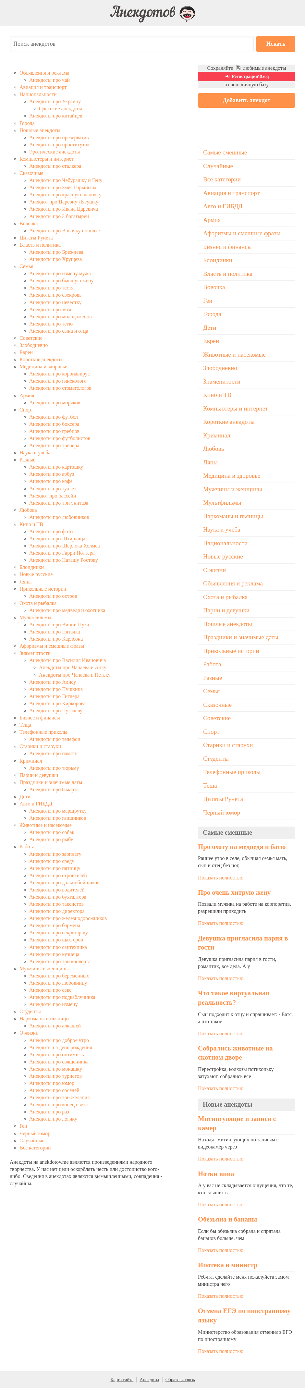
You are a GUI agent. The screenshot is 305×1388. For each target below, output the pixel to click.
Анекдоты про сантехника (58, 947)
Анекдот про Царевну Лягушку (63, 201)
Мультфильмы (35, 617)
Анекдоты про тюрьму (54, 768)
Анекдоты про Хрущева (55, 259)
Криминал (30, 761)
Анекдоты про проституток (59, 144)
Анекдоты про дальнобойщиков (64, 882)
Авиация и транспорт (43, 87)
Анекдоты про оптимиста (57, 1054)
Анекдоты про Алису (52, 682)
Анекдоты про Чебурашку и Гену (65, 180)
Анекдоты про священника (59, 1061)
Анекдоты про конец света (58, 1104)
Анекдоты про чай (49, 80)
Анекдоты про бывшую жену (61, 280)
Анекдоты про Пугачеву (55, 710)
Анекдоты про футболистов (59, 438)
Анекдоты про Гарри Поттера (61, 553)
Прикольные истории (42, 589)
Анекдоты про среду (51, 861)
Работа (26, 846)
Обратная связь (180, 1379)
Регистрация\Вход (246, 76)
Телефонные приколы (43, 732)
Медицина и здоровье (43, 366)
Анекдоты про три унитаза (58, 503)
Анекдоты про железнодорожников (68, 918)
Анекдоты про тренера (54, 445)
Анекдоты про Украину (55, 101)
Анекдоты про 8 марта (54, 789)
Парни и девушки (38, 775)
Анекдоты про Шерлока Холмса (64, 545)
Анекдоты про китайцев (55, 115)
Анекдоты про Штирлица (57, 538)
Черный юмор (34, 1133)
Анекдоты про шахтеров (56, 939)
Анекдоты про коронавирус (59, 373)
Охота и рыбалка (37, 603)
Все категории (35, 1147)
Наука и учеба (34, 452)
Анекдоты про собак (51, 832)
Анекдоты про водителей (57, 889)
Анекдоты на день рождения (60, 1047)
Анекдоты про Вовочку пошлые (64, 230)
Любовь (28, 510)
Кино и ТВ (31, 524)
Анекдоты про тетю (51, 323)
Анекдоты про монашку (55, 1069)
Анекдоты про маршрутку (58, 811)
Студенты (30, 1011)
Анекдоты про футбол (53, 417)
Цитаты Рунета (36, 237)
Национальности (37, 94)
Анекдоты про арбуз (51, 474)
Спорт (26, 409)
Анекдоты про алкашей (55, 1025)
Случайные (31, 1140)
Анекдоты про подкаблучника (62, 997)
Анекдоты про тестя (51, 287)
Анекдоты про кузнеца (54, 954)
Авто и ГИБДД (35, 803)
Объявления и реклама (44, 73)
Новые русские (36, 574)
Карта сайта (121, 1379)
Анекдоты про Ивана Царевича (63, 209)
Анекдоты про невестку (55, 302)
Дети (24, 796)
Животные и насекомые (45, 825)
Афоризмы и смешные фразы (51, 646)
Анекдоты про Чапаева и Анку (72, 667)
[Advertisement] (246, 153)
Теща (25, 725)
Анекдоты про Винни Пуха (59, 624)
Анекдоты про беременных (59, 975)
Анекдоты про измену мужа (60, 273)
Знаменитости (35, 653)
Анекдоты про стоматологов (60, 388)
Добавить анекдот (247, 100)
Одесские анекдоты (60, 108)
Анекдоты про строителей (58, 875)
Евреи (26, 352)
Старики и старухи (40, 746)
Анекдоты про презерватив (59, 137)
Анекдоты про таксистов (56, 904)
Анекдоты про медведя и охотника (67, 610)
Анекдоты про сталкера (55, 166)
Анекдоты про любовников (59, 517)
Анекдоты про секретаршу (58, 932)
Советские (31, 338)
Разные (27, 459)
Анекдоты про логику (53, 1119)
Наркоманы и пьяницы (44, 1018)
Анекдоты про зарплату (55, 854)
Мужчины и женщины (43, 968)
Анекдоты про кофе (51, 481)
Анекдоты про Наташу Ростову (63, 560)
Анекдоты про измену (53, 1004)
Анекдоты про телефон (54, 739)
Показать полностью (220, 877)
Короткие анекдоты (40, 359)
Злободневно (33, 345)
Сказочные (31, 173)
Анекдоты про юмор (51, 1083)
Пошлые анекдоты (39, 130)
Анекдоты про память (53, 753)
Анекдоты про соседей (54, 1090)
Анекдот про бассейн (52, 495)
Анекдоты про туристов (55, 1076)
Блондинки (31, 567)
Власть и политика (40, 245)
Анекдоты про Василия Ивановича (67, 660)
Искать (276, 44)
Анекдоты (149, 1379)
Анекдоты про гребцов (54, 431)
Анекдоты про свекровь (55, 295)
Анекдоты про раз (49, 1111)
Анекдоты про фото (51, 531)
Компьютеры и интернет (46, 159)
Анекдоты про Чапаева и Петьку (75, 675)
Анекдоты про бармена (54, 925)
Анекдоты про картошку (56, 467)
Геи (23, 1126)
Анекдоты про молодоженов (60, 316)
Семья (26, 266)
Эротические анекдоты (54, 151)
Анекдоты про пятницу (54, 868)
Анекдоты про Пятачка (54, 631)
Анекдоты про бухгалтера (57, 897)
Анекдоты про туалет (52, 488)
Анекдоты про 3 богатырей (59, 216)
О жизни (29, 1033)
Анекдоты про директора (56, 911)
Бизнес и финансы (39, 717)
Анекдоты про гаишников (57, 818)
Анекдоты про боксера (54, 424)
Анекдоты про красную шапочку (65, 194)
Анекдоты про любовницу (58, 983)
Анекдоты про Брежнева (56, 252)
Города (27, 123)
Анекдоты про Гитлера (54, 696)
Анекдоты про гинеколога (57, 381)
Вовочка (28, 223)
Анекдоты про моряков (54, 402)
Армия (26, 395)
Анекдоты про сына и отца (58, 331)
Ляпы (25, 581)
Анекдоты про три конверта (60, 961)
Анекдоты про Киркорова (57, 703)
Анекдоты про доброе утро (59, 1040)
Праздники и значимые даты (50, 782)
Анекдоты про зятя (50, 309)
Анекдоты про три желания (59, 1097)
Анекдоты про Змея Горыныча (62, 187)
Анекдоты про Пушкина (56, 689)
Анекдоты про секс (50, 990)
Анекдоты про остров (53, 596)
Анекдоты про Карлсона (56, 639)
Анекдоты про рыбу (51, 839)
